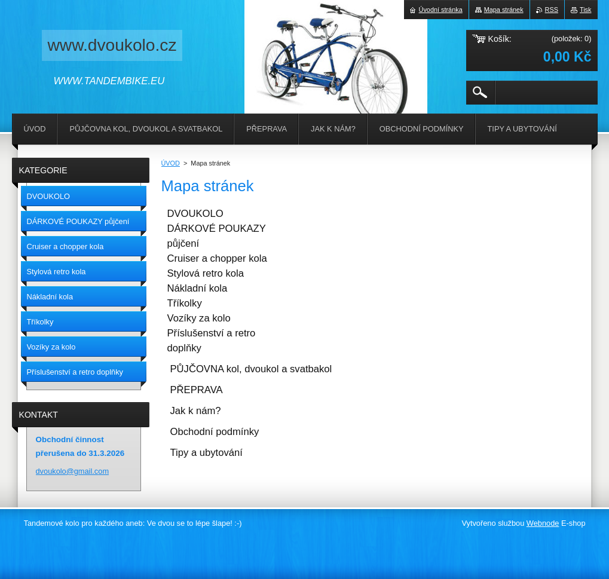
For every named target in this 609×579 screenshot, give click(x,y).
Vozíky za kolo (199, 318)
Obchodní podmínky (214, 431)
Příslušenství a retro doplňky (211, 340)
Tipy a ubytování (206, 452)
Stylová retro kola (205, 273)
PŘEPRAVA (196, 390)
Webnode (543, 523)
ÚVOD (170, 163)
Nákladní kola (197, 288)
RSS (551, 9)
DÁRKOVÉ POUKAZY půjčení (216, 236)
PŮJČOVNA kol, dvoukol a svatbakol (251, 369)
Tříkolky (184, 303)
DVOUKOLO (195, 213)
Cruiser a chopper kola (217, 258)
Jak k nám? (195, 410)
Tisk (586, 9)
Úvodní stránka (441, 9)
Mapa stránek (504, 9)
